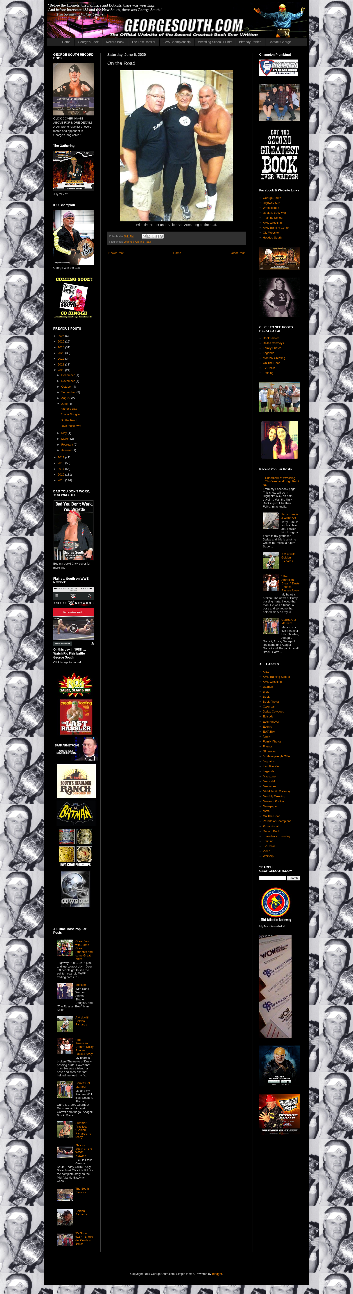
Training (268, 373)
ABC (266, 671)
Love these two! (71, 426)
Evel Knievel (271, 721)
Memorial (269, 781)
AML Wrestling (272, 222)
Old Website (271, 232)
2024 (61, 347)
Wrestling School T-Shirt (215, 42)
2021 (61, 364)
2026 (61, 336)
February (67, 444)
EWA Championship (177, 42)
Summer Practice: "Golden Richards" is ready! (83, 1130)
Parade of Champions (277, 821)
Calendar (269, 706)
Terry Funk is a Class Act (289, 516)
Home (66, 42)
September (68, 392)
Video (266, 851)
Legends (129, 241)
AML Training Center (276, 227)
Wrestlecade (271, 207)
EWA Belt (269, 731)
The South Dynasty (82, 1190)
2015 (61, 480)
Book (266, 696)
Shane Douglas (71, 414)
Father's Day (69, 408)
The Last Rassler (143, 42)
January (66, 450)
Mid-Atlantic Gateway (277, 791)
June (64, 403)
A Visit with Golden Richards (82, 1021)
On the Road (69, 420)
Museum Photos (273, 801)
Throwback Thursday (276, 836)
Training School (273, 217)
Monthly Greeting (274, 358)
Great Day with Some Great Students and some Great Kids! (84, 950)
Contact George (280, 42)
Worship (268, 856)
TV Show (269, 368)
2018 (61, 463)
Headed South (272, 237)
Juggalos (269, 761)
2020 (61, 370)
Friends (268, 746)
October (66, 386)
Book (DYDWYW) (274, 212)
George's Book (88, 42)
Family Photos (272, 348)
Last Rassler (271, 766)
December (68, 375)
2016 (61, 474)
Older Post (237, 253)
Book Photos (271, 338)
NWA (266, 811)
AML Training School (276, 676)
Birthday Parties (250, 42)
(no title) (80, 984)
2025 (61, 341)
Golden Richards (81, 1212)
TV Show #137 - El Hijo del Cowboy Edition (84, 1239)
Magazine (269, 776)
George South (272, 198)
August (66, 398)
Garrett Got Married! (82, 1084)
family (267, 736)
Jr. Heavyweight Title (276, 756)
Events (267, 726)
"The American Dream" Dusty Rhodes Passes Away (84, 1046)
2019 (61, 457)
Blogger (217, 1274)
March (65, 438)
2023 (61, 353)
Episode (268, 716)
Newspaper (270, 806)
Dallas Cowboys (273, 343)
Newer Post (116, 253)
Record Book (115, 42)
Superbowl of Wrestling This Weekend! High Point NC (281, 481)
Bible (266, 691)
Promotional (270, 826)
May (64, 433)
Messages (269, 786)
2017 (61, 469)
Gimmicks (269, 751)
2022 (61, 358)
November (68, 381)
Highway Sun (271, 203)
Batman (268, 686)
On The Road (143, 241)
